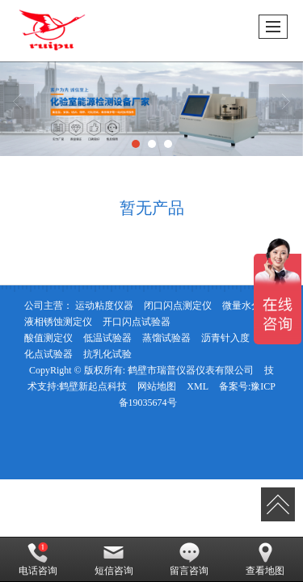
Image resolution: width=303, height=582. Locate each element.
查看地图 (265, 559)
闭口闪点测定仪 (178, 305)
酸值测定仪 (48, 338)
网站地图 (156, 386)
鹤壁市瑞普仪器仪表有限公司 (191, 370)
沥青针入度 (225, 338)
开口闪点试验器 (136, 321)
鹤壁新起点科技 (93, 386)
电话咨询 (38, 559)
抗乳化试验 (107, 354)
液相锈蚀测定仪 (58, 321)
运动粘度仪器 (104, 305)
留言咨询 (189, 559)
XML (197, 386)
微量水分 (241, 305)
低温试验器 (107, 338)
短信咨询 (114, 559)
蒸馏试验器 (166, 338)
